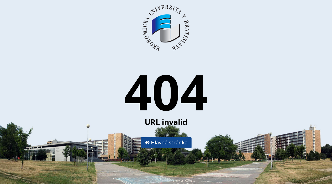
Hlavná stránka (166, 142)
